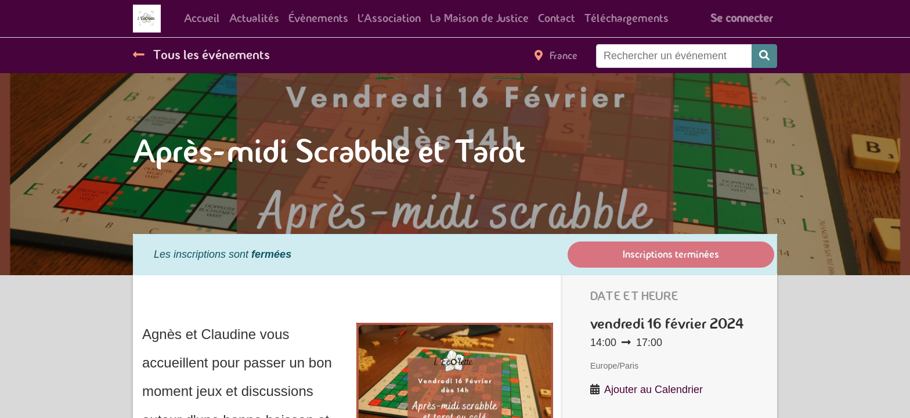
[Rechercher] (764, 56)
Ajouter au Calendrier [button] (653, 389)
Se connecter (741, 18)
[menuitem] (202, 18)
